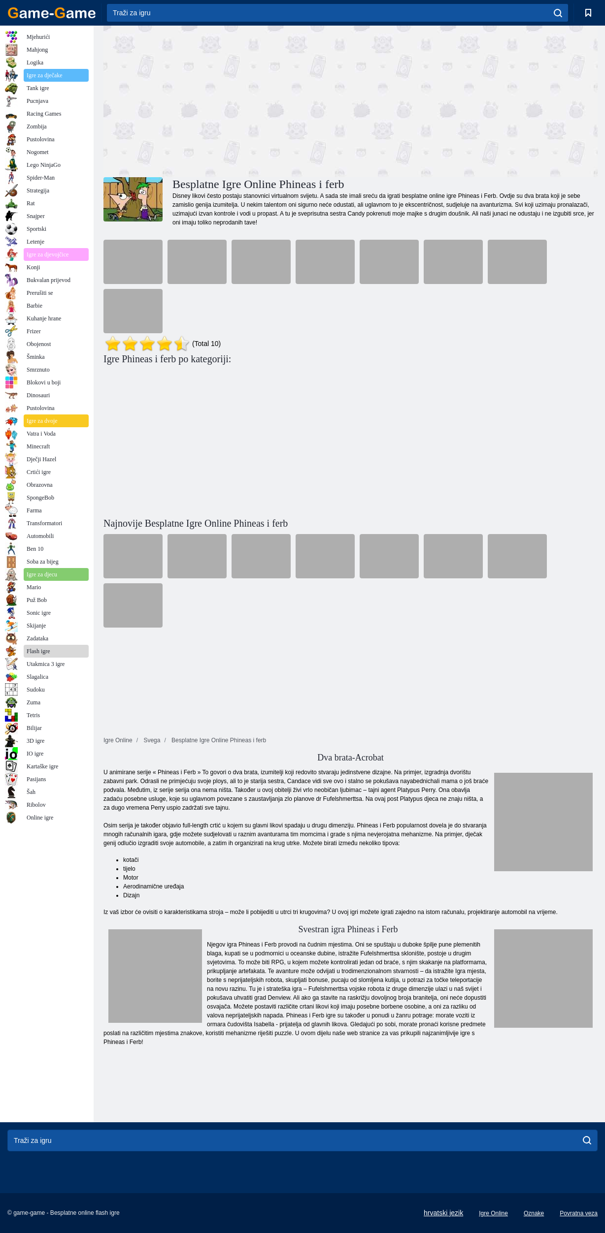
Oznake (534, 1213)
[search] (558, 12)
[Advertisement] (227, 100)
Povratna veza (579, 1213)
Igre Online (493, 1213)
